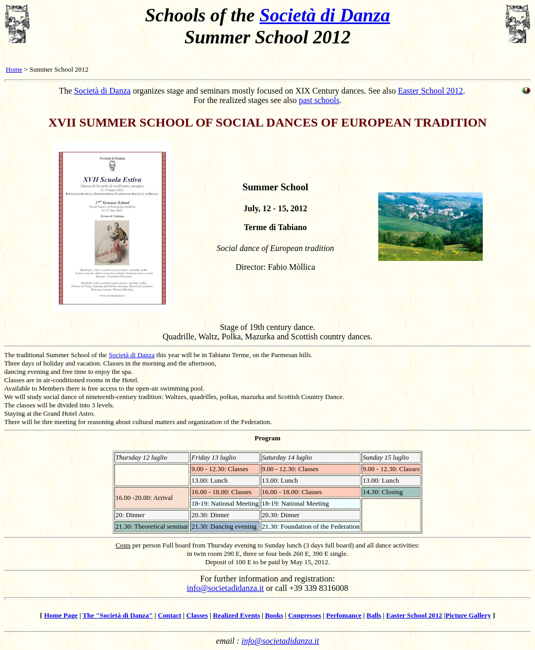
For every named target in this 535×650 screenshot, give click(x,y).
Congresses (304, 615)
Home (14, 69)
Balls (374, 615)
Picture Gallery (468, 615)
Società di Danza (325, 15)
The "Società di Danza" (118, 615)
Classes (197, 615)
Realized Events (236, 615)
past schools (319, 100)
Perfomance (344, 615)
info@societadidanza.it (225, 588)
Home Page (60, 615)
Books (274, 615)
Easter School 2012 (430, 90)
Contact (169, 615)
